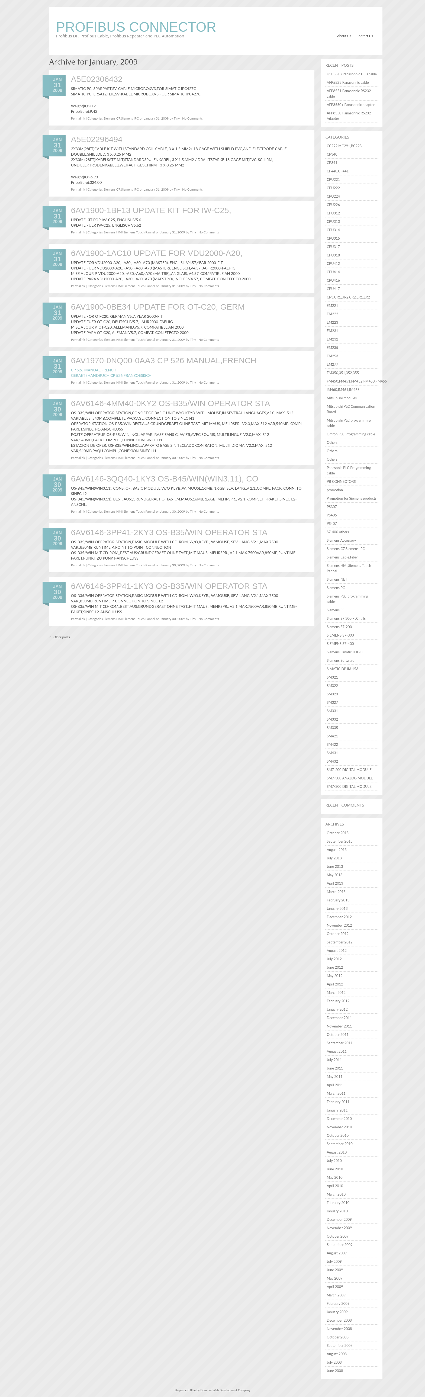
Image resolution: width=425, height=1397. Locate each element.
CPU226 (333, 205)
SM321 (332, 677)
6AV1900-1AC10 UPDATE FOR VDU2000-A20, (157, 253)
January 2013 (337, 908)
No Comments (192, 118)
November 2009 (339, 1228)
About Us (344, 36)
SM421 (332, 736)
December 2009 (339, 1219)
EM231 (332, 331)
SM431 (332, 753)
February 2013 (338, 900)
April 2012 (335, 984)
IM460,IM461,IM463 (343, 389)
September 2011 (339, 1043)
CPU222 (333, 188)
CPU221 (333, 179)
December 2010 (339, 1118)
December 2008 (339, 1320)
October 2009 (338, 1236)
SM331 (332, 711)
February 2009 (338, 1303)
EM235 (332, 347)
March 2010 (336, 1194)
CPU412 (333, 263)
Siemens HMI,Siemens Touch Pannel (129, 232)
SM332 (332, 719)
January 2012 (337, 1009)
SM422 (332, 744)
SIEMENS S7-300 (340, 635)
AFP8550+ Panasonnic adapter (351, 104)
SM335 (332, 727)
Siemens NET (337, 579)
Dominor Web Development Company (225, 1390)
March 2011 (336, 1093)
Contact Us (364, 36)
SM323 (332, 694)
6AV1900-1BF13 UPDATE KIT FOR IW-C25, (151, 210)
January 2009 (337, 1312)
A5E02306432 (97, 79)
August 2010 (337, 1152)
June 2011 (335, 1068)
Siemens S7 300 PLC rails (346, 618)
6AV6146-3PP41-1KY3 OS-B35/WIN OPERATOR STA (169, 586)
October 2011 (338, 1034)
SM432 (332, 761)
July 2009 (334, 1261)
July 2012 (334, 959)
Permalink (78, 118)
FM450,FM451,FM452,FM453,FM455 (357, 381)
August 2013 (337, 849)
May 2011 (334, 1076)
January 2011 (337, 1110)
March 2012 (336, 992)
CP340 (332, 154)
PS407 (332, 523)
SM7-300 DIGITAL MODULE (349, 786)
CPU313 (333, 221)
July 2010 (334, 1160)
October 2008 (338, 1337)
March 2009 (336, 1295)
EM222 (332, 314)
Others (332, 442)
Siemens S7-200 (339, 627)
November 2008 (339, 1329)
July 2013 (334, 858)
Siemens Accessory (341, 540)
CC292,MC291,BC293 (344, 146)
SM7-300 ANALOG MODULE (350, 778)
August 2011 (337, 1051)
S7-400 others (338, 532)
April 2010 (335, 1186)
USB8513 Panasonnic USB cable (352, 74)
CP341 (332, 162)
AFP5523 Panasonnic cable (348, 82)
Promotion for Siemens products (351, 498)
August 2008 (337, 1354)
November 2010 (339, 1127)
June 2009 (335, 1270)
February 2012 (338, 1001)
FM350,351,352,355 (343, 373)
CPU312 (333, 213)
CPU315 (333, 238)
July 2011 (334, 1060)
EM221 (332, 305)
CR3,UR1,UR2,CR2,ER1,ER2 (348, 297)
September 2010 (339, 1144)
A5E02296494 (97, 139)
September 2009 (339, 1244)
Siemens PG (336, 588)
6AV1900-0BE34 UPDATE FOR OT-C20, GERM (158, 306)
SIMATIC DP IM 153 (342, 669)
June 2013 (335, 866)
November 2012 (339, 925)
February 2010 (338, 1202)
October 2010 (338, 1135)
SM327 (332, 702)
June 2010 (335, 1169)
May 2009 (334, 1278)
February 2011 (338, 1102)
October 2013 (338, 833)
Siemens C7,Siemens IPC (121, 118)
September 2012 (339, 942)
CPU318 (333, 255)
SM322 (332, 685)
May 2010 (334, 1177)
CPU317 (333, 247)
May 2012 (334, 976)
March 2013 (336, 891)
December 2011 (339, 1018)
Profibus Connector (136, 27)
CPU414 (333, 272)
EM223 (332, 322)
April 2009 (335, 1286)
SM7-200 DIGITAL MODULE (349, 769)
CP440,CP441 (338, 171)
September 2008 (339, 1345)
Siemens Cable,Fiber (342, 557)
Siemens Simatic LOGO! (345, 652)
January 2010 (337, 1211)
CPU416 (333, 280)
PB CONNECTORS (341, 481)
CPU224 (333, 196)
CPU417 (333, 289)
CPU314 (333, 230)
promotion (335, 490)
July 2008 (334, 1362)
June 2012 (335, 967)
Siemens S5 (335, 610)
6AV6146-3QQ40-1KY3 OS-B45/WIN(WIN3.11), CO (164, 478)
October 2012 (338, 934)
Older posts (59, 637)
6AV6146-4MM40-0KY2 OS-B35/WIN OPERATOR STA (170, 403)
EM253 (332, 356)
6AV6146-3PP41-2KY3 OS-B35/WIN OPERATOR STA (169, 532)
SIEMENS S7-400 (340, 643)
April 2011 (335, 1085)
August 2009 (337, 1253)
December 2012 (339, 917)
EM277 (332, 364)
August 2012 (337, 950)
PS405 (332, 515)
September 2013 (339, 841)
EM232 (332, 339)
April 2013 (335, 883)
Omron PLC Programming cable (351, 434)
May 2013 (334, 875)
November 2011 (339, 1026)
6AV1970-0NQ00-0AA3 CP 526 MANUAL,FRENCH (163, 360)
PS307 (332, 507)
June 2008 (335, 1371)
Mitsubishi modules (342, 398)
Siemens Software (340, 660)
